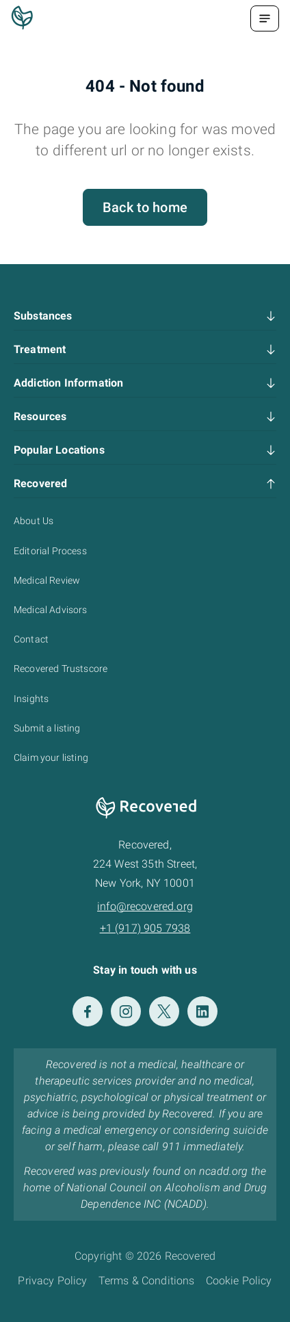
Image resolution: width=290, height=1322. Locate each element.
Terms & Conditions (146, 1280)
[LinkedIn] (202, 1011)
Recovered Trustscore (60, 668)
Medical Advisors (51, 609)
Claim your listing (51, 757)
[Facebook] (87, 1011)
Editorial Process (50, 550)
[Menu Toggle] (264, 18)
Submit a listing (47, 728)
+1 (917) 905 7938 (145, 928)
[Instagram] (126, 1011)
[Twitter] (164, 1011)
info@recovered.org (145, 906)
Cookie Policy (239, 1280)
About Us (33, 520)
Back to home (145, 207)
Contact (31, 639)
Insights (31, 698)
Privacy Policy (52, 1280)
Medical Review (47, 580)
